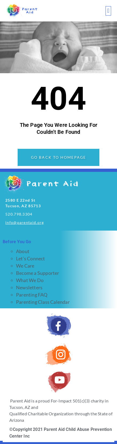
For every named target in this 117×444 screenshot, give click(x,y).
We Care (25, 266)
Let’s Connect (30, 258)
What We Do (30, 280)
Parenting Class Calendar (43, 302)
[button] (108, 11)
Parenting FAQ (32, 295)
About (22, 251)
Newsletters (29, 287)
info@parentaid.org (24, 222)
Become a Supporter (37, 273)
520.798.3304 (19, 214)
